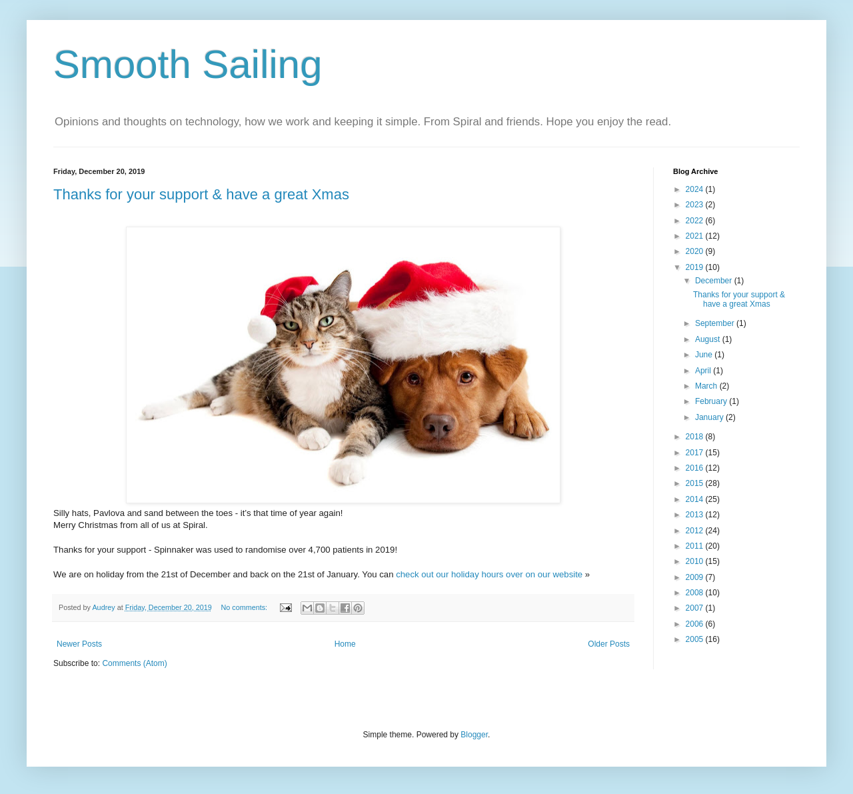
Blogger (474, 734)
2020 (696, 251)
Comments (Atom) (134, 663)
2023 (696, 204)
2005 (696, 639)
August (708, 339)
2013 (696, 514)
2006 (696, 624)
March (707, 386)
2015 (696, 483)
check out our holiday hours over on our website (490, 574)
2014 (696, 499)
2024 (696, 189)
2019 (696, 267)
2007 (696, 608)
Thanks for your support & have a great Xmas (201, 194)
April (704, 370)
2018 (696, 436)
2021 (696, 236)
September (715, 323)
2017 (696, 452)
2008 (696, 592)
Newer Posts (79, 644)
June (704, 354)
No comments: (245, 607)
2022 (696, 220)
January (710, 417)
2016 (696, 468)
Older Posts (609, 644)
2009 (696, 577)
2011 (696, 546)
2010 (696, 561)
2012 (696, 530)
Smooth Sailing (188, 64)
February (712, 401)
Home (345, 644)
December (714, 280)
